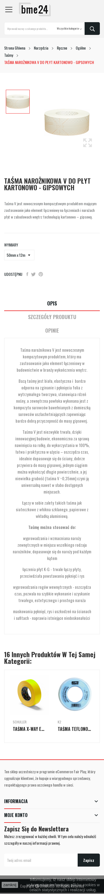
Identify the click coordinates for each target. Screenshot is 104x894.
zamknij (9, 885)
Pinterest (40, 274)
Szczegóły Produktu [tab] (52, 317)
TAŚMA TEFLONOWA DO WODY (75, 728)
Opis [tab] (52, 303)
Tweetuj (33, 274)
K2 (59, 722)
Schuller (20, 722)
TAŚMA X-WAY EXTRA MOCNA (30, 728)
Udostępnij (27, 274)
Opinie (52, 330)
